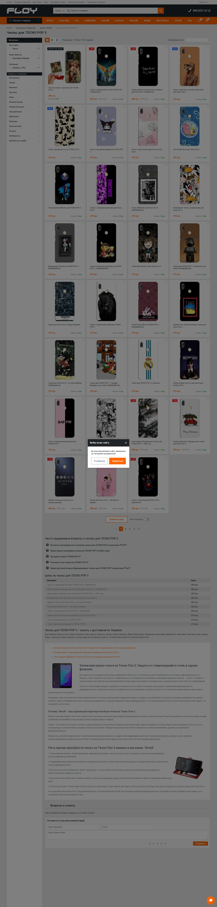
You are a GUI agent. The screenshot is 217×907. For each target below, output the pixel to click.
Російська (99, 461)
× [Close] (126, 443)
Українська (117, 461)
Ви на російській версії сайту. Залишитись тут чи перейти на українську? (108, 452)
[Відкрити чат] (211, 900)
